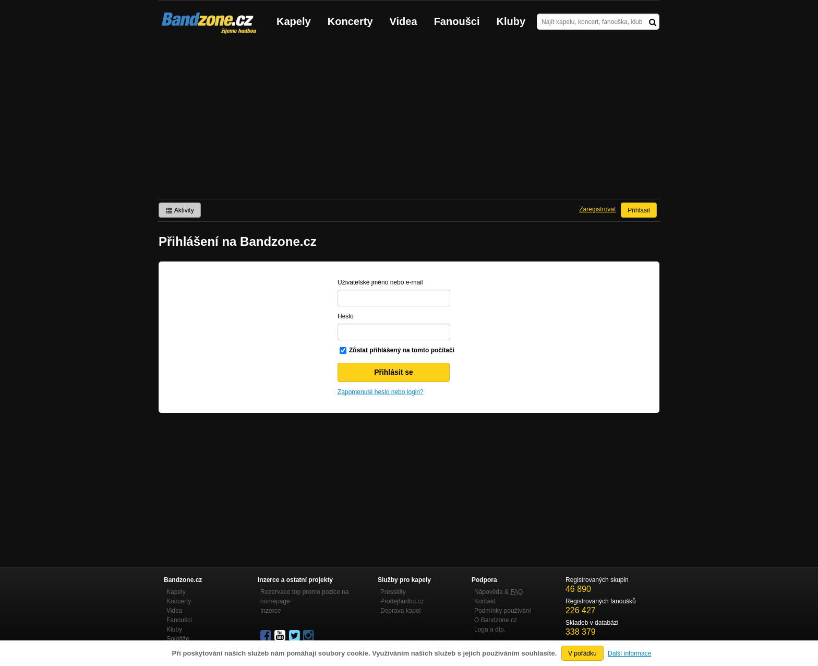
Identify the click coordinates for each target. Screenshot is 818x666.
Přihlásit (639, 210)
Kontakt (485, 601)
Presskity (393, 592)
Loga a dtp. (490, 629)
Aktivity (179, 210)
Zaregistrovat (597, 209)
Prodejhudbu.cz (402, 601)
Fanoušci (457, 21)
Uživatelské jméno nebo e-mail (380, 282)
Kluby (511, 21)
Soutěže (177, 639)
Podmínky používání (502, 610)
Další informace (629, 653)
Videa (403, 21)
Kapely (293, 21)
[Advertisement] (409, 120)
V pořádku (582, 653)
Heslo (346, 316)
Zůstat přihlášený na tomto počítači (401, 350)
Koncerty (350, 21)
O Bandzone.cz (495, 620)
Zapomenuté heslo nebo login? (381, 392)
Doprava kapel (400, 610)
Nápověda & (498, 592)
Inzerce (270, 610)
